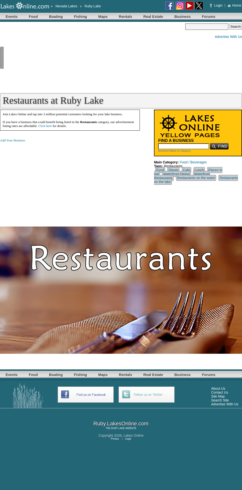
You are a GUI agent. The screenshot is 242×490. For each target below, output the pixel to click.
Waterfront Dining (176, 174)
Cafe (186, 170)
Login (216, 5)
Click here (45, 126)
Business (182, 16)
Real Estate (153, 16)
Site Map (218, 396)
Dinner (173, 170)
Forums (208, 16)
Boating (56, 16)
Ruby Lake (93, 6)
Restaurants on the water (196, 178)
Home (234, 5)
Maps (103, 16)
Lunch (199, 170)
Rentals (125, 16)
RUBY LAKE (118, 428)
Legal (128, 438)
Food (33, 16)
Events (12, 16)
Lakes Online (134, 435)
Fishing (80, 16)
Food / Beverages (193, 162)
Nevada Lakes (66, 6)
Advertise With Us (228, 37)
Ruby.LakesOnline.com (121, 424)
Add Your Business (12, 140)
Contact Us (219, 392)
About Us (218, 388)
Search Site (220, 400)
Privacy (115, 438)
